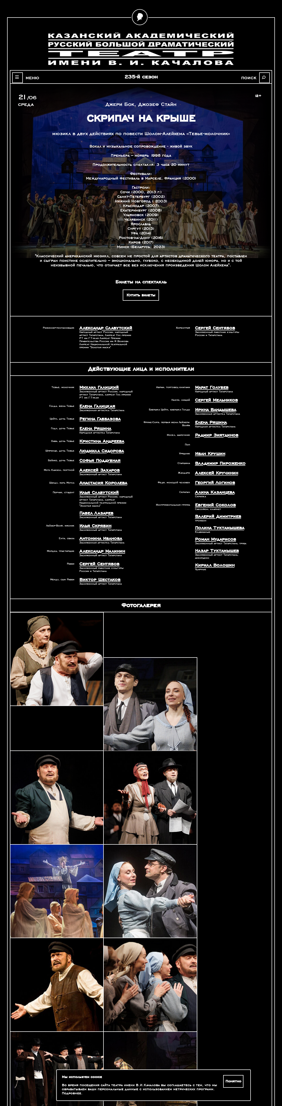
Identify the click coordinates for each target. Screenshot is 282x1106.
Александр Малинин (98, 540)
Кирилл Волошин (211, 552)
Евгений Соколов (212, 496)
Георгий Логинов (212, 475)
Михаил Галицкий (95, 386)
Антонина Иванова (97, 528)
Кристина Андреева (98, 437)
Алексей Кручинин (213, 466)
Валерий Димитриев (214, 507)
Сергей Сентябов (212, 327)
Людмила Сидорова (98, 446)
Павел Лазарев (93, 504)
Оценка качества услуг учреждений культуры (45, 1079)
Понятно (234, 1081)
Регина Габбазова (96, 416)
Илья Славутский (95, 484)
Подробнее (71, 1093)
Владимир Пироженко (216, 457)
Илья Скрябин (92, 516)
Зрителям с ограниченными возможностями (45, 1085)
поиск (253, 77)
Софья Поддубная (97, 455)
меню (28, 77)
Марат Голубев (209, 386)
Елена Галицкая (94, 404)
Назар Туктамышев (213, 539)
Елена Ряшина (93, 425)
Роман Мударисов (212, 528)
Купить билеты (141, 295)
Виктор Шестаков (96, 567)
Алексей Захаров (96, 463)
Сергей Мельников (213, 398)
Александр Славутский (101, 327)
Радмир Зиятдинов (213, 431)
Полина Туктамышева (216, 517)
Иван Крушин (208, 448)
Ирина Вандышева (213, 407)
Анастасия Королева (99, 475)
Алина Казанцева (211, 484)
